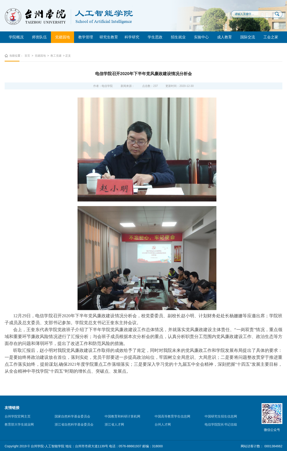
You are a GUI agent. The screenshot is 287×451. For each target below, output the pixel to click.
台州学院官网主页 (18, 416)
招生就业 (178, 37)
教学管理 (85, 37)
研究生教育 (109, 37)
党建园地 (62, 37)
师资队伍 (39, 37)
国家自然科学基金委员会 (72, 416)
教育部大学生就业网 (19, 424)
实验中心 (201, 37)
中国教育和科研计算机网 (122, 416)
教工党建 (56, 55)
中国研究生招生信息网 (221, 416)
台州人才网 (163, 424)
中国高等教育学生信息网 (172, 416)
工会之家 (270, 37)
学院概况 (16, 37)
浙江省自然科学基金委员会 (74, 424)
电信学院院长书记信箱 (221, 424)
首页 (27, 55)
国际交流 (247, 37)
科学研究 (132, 37)
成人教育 (224, 37)
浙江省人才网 (114, 424)
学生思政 (155, 37)
